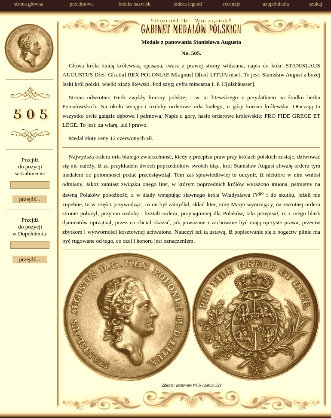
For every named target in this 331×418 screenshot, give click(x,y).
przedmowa (82, 4)
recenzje (231, 4)
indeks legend (187, 4)
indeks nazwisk (134, 4)
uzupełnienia (276, 4)
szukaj (315, 4)
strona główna (28, 4)
